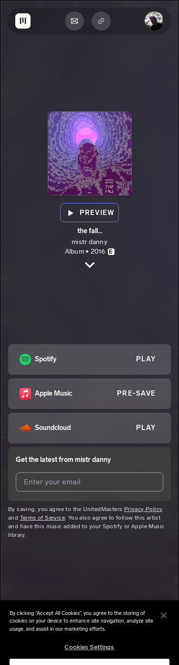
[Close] (163, 621)
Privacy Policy (143, 509)
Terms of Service (42, 517)
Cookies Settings (89, 653)
